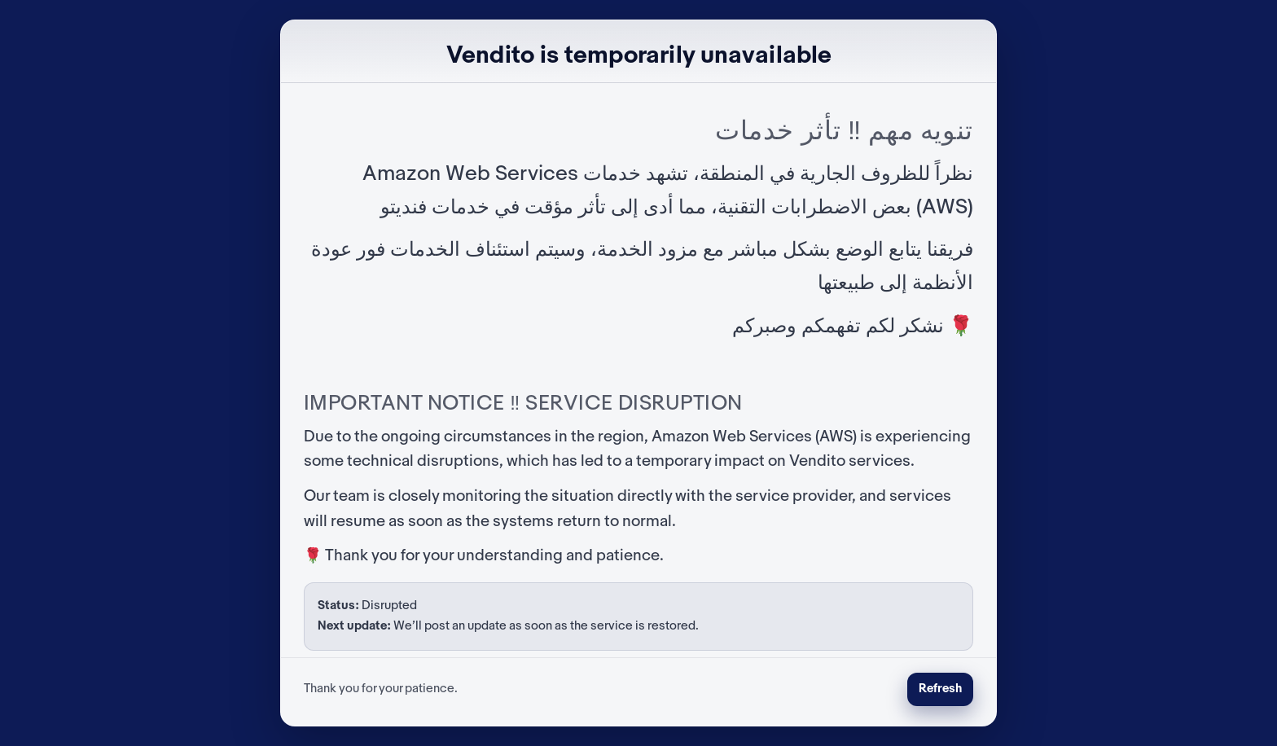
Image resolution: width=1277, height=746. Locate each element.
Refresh (940, 689)
